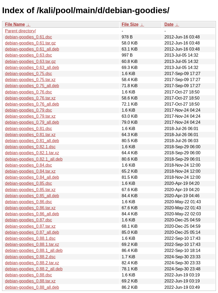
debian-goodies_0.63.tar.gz (30, 61)
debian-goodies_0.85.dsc (28, 183)
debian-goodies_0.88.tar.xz (30, 281)
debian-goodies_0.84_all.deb (32, 177)
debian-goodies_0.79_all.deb (32, 122)
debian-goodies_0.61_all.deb (32, 49)
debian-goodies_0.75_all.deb (32, 85)
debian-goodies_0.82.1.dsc (30, 147)
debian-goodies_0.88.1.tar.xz (32, 244)
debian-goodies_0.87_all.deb (32, 232)
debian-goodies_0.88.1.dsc (30, 238)
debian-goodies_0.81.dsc (28, 128)
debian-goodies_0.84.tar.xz (30, 171)
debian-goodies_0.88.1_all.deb (34, 250)
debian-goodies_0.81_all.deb (32, 140)
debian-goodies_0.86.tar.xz (30, 208)
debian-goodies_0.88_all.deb (32, 287)
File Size (130, 24)
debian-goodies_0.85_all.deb (32, 195)
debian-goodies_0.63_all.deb (32, 67)
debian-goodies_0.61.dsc (28, 37)
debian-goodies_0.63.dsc (28, 55)
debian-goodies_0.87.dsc (28, 220)
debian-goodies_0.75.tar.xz (30, 79)
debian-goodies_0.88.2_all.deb (34, 269)
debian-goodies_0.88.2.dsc (30, 257)
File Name (15, 24)
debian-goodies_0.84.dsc (28, 165)
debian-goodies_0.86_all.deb (32, 214)
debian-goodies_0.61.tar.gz (30, 43)
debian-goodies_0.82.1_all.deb (34, 159)
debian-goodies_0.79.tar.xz (30, 116)
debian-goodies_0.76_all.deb (32, 104)
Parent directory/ (20, 31)
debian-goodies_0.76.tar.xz (30, 98)
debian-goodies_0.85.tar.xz (30, 189)
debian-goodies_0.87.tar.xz (30, 226)
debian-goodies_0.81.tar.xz (30, 134)
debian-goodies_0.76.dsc (28, 92)
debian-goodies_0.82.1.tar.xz (32, 153)
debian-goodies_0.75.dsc (28, 73)
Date (169, 24)
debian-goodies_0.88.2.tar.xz (32, 263)
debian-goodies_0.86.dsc (28, 202)
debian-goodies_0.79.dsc (28, 110)
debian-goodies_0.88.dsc (28, 275)
